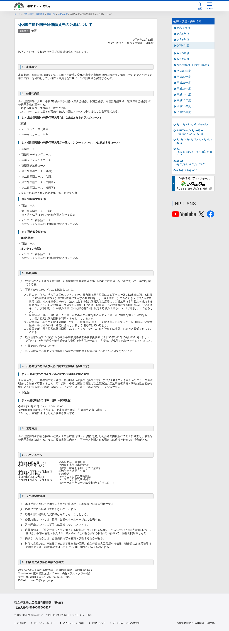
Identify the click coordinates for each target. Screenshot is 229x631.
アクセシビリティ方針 (73, 623)
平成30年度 (184, 70)
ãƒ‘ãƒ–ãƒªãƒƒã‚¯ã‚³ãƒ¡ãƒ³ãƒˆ (190, 162)
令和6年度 (183, 33)
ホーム (17, 14)
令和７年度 (184, 27)
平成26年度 (184, 94)
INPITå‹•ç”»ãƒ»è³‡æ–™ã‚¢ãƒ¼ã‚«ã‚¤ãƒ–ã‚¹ (190, 132)
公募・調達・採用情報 (34, 14)
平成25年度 (184, 100)
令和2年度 (183, 59)
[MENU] (210, 6)
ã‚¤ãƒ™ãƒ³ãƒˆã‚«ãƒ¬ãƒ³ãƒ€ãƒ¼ (194, 141)
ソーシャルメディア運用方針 (126, 623)
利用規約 (21, 623)
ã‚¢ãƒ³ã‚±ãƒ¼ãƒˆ (187, 170)
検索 (200, 6)
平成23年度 (184, 112)
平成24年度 (184, 106)
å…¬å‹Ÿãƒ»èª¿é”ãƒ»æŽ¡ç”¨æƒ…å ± (194, 151)
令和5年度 (183, 39)
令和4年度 (63, 14)
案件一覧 (51, 14)
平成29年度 (184, 76)
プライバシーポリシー (44, 623)
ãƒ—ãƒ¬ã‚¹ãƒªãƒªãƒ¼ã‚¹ (192, 124)
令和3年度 (183, 53)
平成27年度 (184, 88)
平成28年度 (184, 82)
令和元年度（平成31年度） (194, 64)
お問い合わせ (98, 623)
